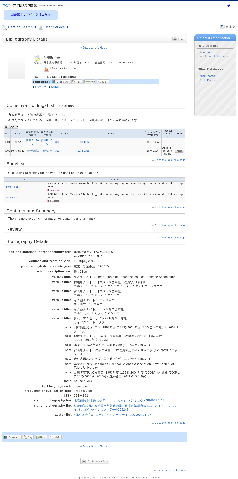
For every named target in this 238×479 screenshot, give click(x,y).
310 (57, 142)
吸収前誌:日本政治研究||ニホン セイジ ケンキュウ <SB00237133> (120, 400)
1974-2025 (83, 150)
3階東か (47, 150)
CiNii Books (207, 80)
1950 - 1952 (12, 186)
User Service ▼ (53, 27)
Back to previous (95, 47)
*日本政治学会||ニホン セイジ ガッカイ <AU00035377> (113, 414)
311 (57, 150)
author (206, 52)
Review (40, 86)
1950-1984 (83, 142)
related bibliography (215, 56)
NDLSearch (207, 75)
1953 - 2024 (12, 197)
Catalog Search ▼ (19, 27)
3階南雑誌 (32, 150)
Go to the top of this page (170, 160)
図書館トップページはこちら (31, 14)
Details (56, 86)
